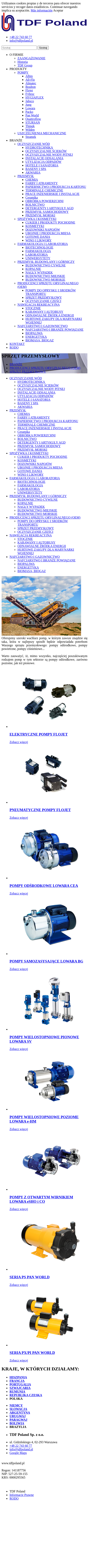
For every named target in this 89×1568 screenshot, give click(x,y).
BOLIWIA (17, 1423)
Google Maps (18, 1453)
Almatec (30, 83)
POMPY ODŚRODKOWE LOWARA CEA (44, 886)
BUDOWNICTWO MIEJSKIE (45, 276)
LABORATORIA (36, 254)
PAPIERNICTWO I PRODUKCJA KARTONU (55, 186)
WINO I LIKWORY (38, 240)
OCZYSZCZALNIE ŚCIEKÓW (46, 151)
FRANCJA (17, 1381)
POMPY (22, 72)
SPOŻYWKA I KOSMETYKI (36, 219)
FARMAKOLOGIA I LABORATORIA (42, 244)
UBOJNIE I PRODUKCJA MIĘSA (48, 233)
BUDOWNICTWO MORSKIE (45, 279)
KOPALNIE (33, 269)
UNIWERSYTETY (37, 258)
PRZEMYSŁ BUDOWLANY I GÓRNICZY (46, 261)
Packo (29, 111)
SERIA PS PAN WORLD (29, 1277)
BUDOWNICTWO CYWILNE (45, 265)
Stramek (30, 136)
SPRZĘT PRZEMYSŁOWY (43, 297)
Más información (42, 10)
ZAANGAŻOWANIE (31, 58)
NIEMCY (16, 1405)
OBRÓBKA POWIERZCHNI (44, 201)
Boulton (30, 86)
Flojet (29, 90)
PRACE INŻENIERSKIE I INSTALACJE (52, 194)
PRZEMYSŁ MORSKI (40, 215)
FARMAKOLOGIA (38, 251)
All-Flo (30, 79)
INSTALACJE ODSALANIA (44, 158)
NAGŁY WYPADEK (39, 272)
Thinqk (30, 126)
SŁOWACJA (18, 1409)
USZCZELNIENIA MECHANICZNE (41, 133)
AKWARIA (33, 172)
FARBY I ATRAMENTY (41, 183)
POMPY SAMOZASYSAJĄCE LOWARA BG (46, 961)
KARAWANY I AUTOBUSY (44, 311)
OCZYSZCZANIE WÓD (33, 144)
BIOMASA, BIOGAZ (39, 340)
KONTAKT (17, 344)
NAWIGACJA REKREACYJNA (38, 304)
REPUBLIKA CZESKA (26, 1395)
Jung (28, 104)
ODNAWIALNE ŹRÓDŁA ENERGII (49, 315)
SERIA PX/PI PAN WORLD (32, 1353)
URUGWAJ (18, 1416)
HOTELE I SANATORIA (41, 165)
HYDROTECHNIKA (39, 147)
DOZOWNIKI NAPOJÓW (42, 229)
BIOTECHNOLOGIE (39, 247)
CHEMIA (31, 179)
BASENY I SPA (35, 169)
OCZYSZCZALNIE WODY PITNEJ (49, 154)
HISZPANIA (18, 1377)
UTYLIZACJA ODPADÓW (43, 161)
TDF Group (24, 65)
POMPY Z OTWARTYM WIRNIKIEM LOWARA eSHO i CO (41, 1199)
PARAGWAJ (18, 1419)
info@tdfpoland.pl (21, 1449)
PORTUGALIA (20, 1384)
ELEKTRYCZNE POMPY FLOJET (39, 734)
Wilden (30, 129)
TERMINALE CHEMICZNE (44, 190)
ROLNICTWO (34, 204)
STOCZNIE (33, 308)
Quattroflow (33, 119)
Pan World (32, 115)
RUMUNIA (17, 1391)
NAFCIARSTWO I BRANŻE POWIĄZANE (54, 329)
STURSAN (32, 122)
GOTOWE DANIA (37, 236)
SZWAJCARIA (20, 1388)
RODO (14, 347)
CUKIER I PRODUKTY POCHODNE (50, 222)
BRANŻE (16, 364)
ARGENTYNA (20, 1412)
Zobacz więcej (19, 742)
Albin (29, 76)
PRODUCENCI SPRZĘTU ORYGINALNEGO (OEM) (45, 368)
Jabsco (29, 101)
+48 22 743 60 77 (21, 1445)
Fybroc (29, 94)
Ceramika (31, 197)
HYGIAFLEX (34, 97)
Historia (22, 61)
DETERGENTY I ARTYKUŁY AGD (49, 208)
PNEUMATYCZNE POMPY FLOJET (40, 810)
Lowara (30, 108)
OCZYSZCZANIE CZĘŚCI (43, 301)
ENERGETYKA (36, 336)
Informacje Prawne (22, 1495)
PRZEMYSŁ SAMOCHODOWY (47, 211)
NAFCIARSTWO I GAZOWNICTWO (42, 326)
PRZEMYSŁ (25, 176)
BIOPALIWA (34, 333)
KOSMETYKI (34, 226)
